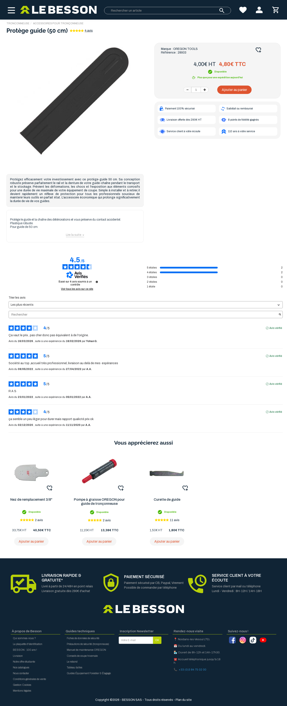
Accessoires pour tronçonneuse (58, 23)
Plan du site (184, 699)
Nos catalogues (21, 667)
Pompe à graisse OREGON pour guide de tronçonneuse (99, 501)
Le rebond (72, 661)
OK (157, 640)
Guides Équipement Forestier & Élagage (89, 673)
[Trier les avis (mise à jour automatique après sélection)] (146, 304)
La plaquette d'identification (27, 644)
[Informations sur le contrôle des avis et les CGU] (97, 282)
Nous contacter (21, 673)
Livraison (18, 655)
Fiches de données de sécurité (83, 638)
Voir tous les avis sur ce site (77, 288)
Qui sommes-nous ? (24, 638)
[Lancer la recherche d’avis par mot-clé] (280, 315)
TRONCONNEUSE (17, 23)
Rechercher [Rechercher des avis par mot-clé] (143, 314)
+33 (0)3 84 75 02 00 (192, 669)
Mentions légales (22, 690)
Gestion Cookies (22, 684)
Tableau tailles (74, 667)
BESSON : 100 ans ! (25, 649)
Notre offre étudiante (24, 661)
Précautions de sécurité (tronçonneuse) (88, 644)
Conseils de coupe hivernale (82, 655)
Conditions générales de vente (29, 679)
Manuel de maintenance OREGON (86, 649)
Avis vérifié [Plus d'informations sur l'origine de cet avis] (275, 328)
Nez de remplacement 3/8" (31, 499)
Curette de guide (167, 499)
